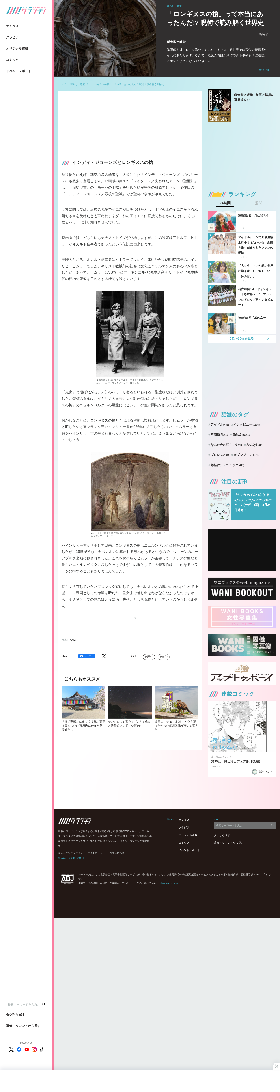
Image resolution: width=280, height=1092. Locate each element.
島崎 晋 (264, 34)
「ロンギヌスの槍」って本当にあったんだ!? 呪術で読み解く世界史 (127, 84)
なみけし (254, 445)
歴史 (150, 656)
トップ (62, 84)
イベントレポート (18, 71)
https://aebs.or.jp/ (168, 883)
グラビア (12, 37)
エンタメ (12, 26)
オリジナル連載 (17, 48)
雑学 (165, 656)
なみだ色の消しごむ (226, 445)
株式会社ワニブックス (70, 853)
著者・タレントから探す (23, 1026)
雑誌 (216, 465)
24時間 (225, 203)
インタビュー (246, 424)
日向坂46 (241, 435)
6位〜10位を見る (242, 338)
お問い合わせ (117, 853)
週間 (258, 203)
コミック (12, 60)
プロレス (220, 455)
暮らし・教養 (77, 84)
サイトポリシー (96, 853)
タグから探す (15, 1014)
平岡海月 (219, 435)
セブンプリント (245, 455)
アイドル (220, 424)
